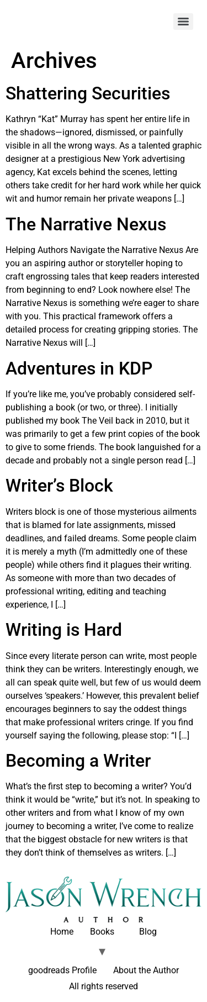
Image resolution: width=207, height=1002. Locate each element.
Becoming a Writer (78, 760)
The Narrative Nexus (86, 224)
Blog (148, 931)
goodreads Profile (62, 970)
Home (61, 931)
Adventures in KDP (79, 368)
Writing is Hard (64, 629)
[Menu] (183, 21)
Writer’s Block (59, 485)
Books (102, 931)
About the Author (146, 970)
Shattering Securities (88, 93)
